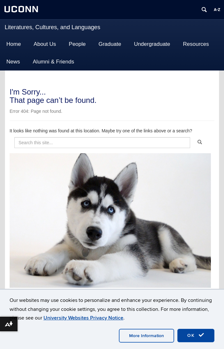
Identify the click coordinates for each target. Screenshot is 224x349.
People (77, 44)
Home (13, 44)
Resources (196, 44)
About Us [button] (45, 44)
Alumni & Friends (53, 62)
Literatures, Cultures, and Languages (52, 27)
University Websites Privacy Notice (83, 318)
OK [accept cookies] (196, 335)
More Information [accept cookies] (146, 335)
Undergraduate (152, 44)
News (13, 62)
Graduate (109, 44)
